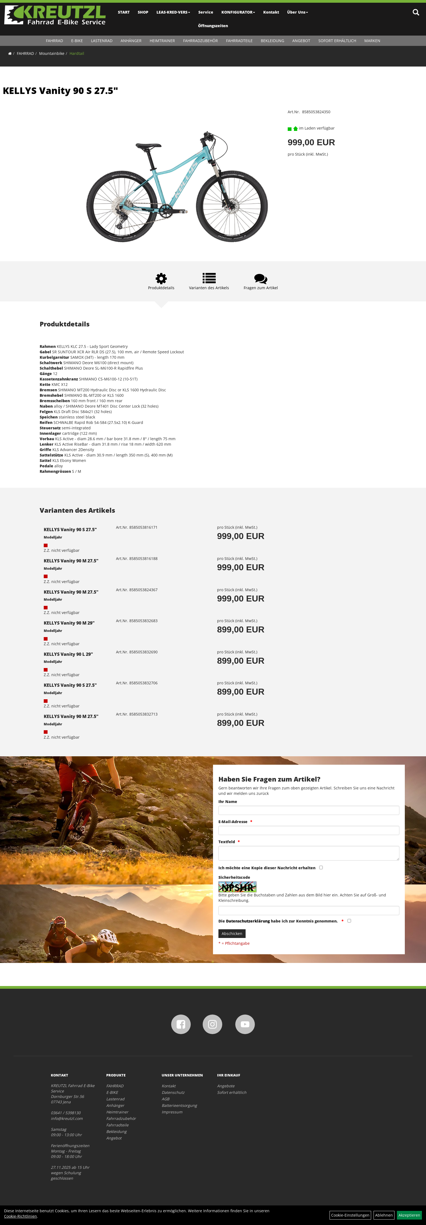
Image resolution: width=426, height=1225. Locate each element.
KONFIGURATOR (238, 12)
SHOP (143, 12)
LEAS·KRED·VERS (173, 12)
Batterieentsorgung (179, 1105)
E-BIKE (77, 40)
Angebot (301, 40)
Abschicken (232, 933)
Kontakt (271, 12)
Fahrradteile (239, 40)
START (124, 12)
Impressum (172, 1111)
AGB (165, 1098)
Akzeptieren (409, 1215)
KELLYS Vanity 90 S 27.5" (60, 90)
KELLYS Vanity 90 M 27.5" (71, 561)
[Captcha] (308, 910)
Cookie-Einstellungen (350, 1215)
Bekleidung (272, 40)
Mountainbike (51, 53)
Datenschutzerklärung (248, 921)
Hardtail (77, 53)
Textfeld (226, 841)
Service (205, 12)
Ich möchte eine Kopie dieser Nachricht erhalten (266, 867)
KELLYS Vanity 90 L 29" (68, 654)
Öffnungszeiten (213, 25)
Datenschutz (173, 1092)
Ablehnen (384, 1215)
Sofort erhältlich (337, 40)
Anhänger (131, 40)
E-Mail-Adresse (233, 821)
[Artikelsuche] (416, 12)
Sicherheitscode (234, 877)
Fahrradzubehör (200, 40)
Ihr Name (227, 801)
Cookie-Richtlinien (20, 1216)
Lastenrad (101, 40)
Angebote (225, 1085)
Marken (372, 40)
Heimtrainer (162, 40)
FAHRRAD (54, 40)
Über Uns (297, 12)
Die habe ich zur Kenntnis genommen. (278, 921)
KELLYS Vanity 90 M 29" (69, 623)
